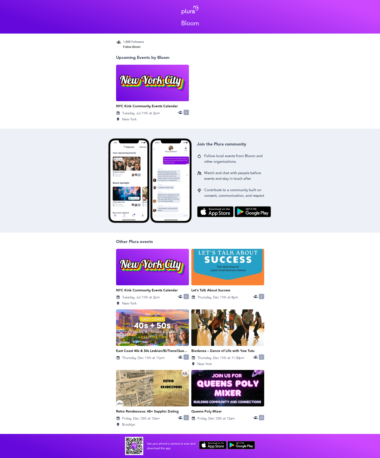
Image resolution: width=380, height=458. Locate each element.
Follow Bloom (132, 47)
